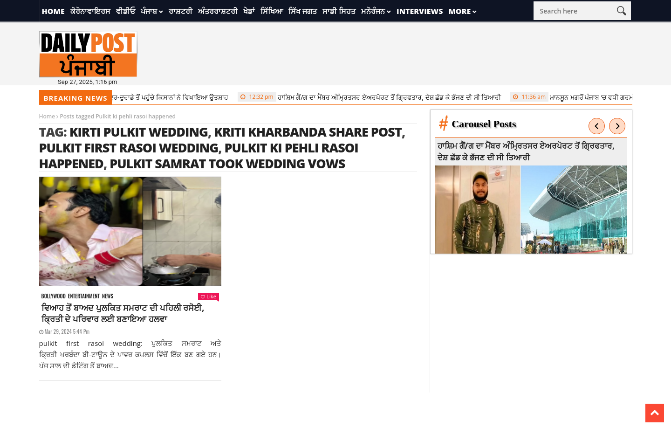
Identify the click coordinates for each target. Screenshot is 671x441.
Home (53, 11)
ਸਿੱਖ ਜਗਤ (302, 11)
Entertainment (84, 296)
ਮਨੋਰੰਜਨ (373, 11)
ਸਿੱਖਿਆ (271, 11)
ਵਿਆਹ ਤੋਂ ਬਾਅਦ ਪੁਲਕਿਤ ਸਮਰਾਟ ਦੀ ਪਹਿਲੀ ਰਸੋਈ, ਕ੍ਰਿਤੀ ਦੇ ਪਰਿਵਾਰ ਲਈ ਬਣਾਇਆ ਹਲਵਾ (123, 313)
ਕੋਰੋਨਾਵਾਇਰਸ (90, 11)
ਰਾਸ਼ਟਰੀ (180, 11)
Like (208, 296)
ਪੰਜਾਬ (149, 11)
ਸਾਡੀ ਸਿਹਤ (339, 11)
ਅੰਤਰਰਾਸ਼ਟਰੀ (218, 11)
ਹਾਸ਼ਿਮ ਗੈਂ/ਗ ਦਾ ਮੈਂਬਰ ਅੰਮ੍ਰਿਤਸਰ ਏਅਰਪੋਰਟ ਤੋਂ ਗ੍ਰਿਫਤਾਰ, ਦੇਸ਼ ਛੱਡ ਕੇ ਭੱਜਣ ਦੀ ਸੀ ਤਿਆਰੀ (373, 97)
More (459, 11)
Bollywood (53, 296)
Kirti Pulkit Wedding (138, 131)
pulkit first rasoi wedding (129, 147)
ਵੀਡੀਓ (125, 11)
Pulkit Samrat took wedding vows (227, 163)
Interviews (420, 11)
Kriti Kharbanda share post (308, 131)
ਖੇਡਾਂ (249, 11)
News (107, 296)
